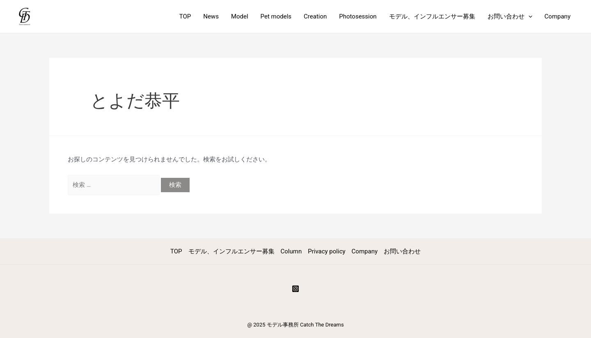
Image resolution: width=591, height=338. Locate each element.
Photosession (357, 16)
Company (557, 16)
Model (239, 16)
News (211, 16)
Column (291, 251)
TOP (185, 16)
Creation (315, 16)
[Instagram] (295, 288)
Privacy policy (326, 251)
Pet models (276, 16)
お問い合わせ (510, 16)
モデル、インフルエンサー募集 (432, 16)
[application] (528, 16)
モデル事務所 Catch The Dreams (305, 325)
